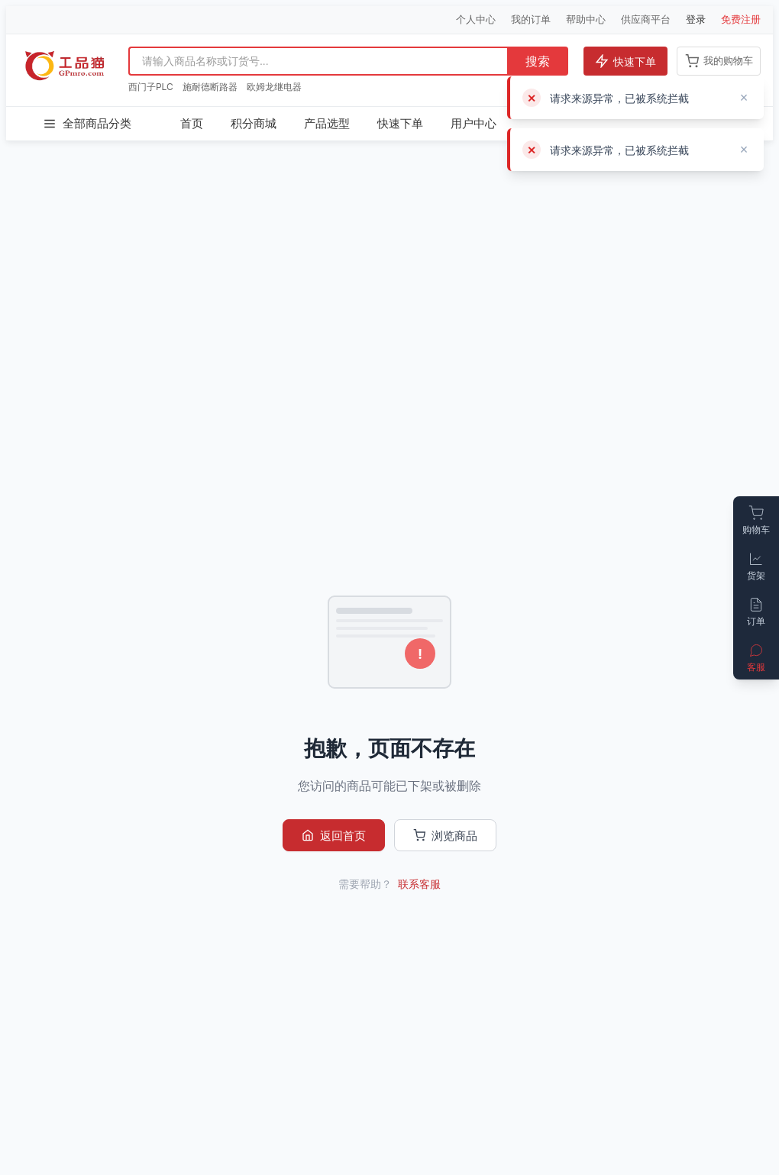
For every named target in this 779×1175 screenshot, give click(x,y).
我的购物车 (719, 61)
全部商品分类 (87, 124)
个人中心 (476, 19)
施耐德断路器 (210, 86)
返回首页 (334, 835)
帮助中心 (586, 19)
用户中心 (473, 123)
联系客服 (419, 883)
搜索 (537, 61)
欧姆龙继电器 (274, 86)
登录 (696, 19)
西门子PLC (150, 86)
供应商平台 (646, 19)
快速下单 (625, 61)
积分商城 (253, 123)
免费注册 (741, 19)
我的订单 (531, 19)
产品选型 (327, 123)
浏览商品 (445, 835)
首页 (191, 123)
